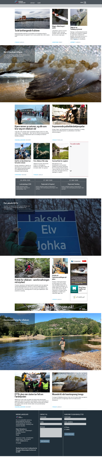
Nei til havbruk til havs (16, 52)
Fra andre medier (77, 144)
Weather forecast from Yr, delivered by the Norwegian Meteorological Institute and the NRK (26, 449)
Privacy (68, 428)
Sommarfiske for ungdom (59, 162)
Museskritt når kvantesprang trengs (69, 394)
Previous (79, 146)
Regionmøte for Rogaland (48, 184)
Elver (40, 3)
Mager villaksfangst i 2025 (58, 28)
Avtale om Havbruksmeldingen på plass (59, 278)
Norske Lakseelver (23, 413)
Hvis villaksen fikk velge (41, 162)
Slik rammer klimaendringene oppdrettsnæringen (79, 161)
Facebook (19, 442)
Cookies (68, 430)
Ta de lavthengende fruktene (26, 31)
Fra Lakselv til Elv (13, 203)
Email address (69, 423)
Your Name (44, 416)
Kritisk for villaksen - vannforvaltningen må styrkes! (28, 281)
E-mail (42, 421)
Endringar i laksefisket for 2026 (80, 168)
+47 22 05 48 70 (31, 436)
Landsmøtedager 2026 (25, 184)
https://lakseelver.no (23, 428)
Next (79, 171)
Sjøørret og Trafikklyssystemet (78, 28)
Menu (81, 2)
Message (43, 426)
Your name (68, 418)
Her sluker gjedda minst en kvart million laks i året (79, 153)
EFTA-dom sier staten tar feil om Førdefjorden (32, 394)
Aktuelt (32, 3)
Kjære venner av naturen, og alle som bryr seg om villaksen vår (32, 128)
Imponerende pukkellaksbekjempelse (66, 127)
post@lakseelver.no (25, 439)
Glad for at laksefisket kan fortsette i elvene (22, 163)
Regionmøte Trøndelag (74, 184)
